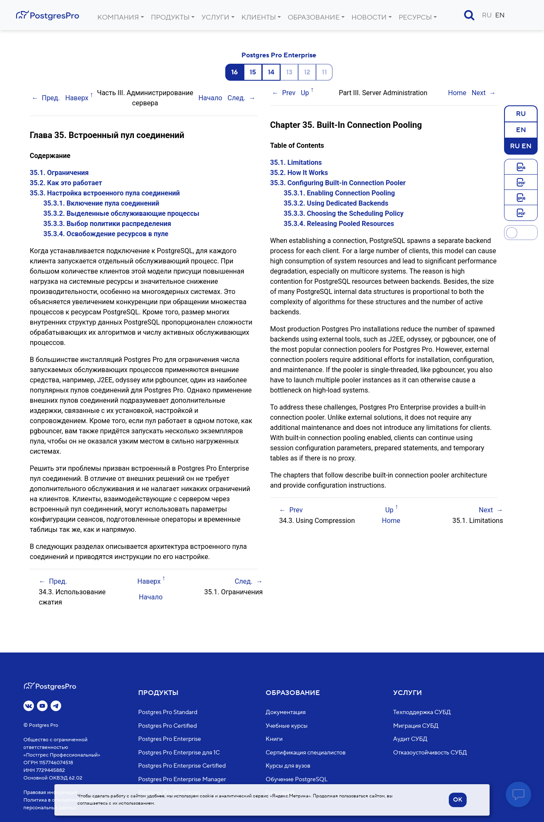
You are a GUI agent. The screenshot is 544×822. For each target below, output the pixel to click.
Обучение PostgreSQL (297, 779)
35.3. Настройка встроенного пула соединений (105, 193)
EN (500, 15)
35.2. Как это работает (66, 183)
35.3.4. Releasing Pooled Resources (339, 224)
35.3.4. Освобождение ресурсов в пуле (105, 234)
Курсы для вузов (288, 766)
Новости (369, 17)
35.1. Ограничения (59, 173)
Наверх (76, 98)
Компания (118, 17)
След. (236, 98)
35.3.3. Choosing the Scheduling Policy (344, 213)
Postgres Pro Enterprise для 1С (179, 752)
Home (457, 93)
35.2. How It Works (299, 173)
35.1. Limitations (296, 162)
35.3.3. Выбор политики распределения (107, 224)
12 (307, 72)
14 (271, 72)
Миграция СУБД (416, 725)
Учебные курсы (287, 725)
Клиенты (258, 17)
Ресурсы (415, 17)
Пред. (51, 98)
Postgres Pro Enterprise (278, 55)
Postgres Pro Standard (167, 712)
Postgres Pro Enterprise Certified (182, 766)
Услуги (215, 17)
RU (487, 15)
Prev (289, 93)
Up (305, 93)
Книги (274, 739)
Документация (286, 712)
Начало (210, 98)
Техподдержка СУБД (422, 712)
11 (324, 72)
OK (457, 800)
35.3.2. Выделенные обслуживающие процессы (121, 213)
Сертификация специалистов (306, 752)
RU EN (521, 145)
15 (252, 72)
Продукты (170, 17)
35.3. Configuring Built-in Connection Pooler (338, 183)
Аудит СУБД (410, 739)
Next (479, 93)
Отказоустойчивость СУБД (430, 752)
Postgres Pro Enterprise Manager (182, 779)
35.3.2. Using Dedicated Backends (336, 203)
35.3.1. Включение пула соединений (101, 203)
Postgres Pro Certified (167, 725)
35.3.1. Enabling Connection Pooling (339, 193)
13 (289, 72)
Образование (314, 17)
